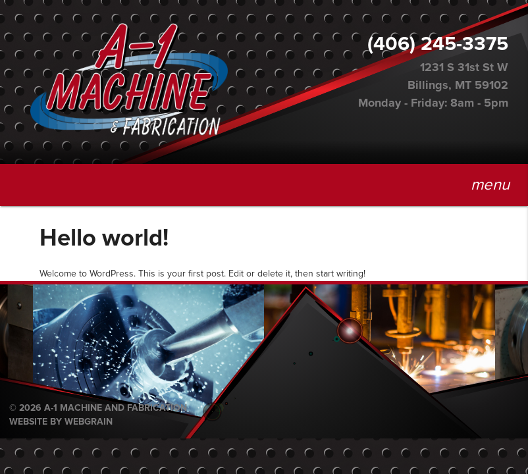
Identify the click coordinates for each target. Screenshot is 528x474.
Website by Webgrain (61, 422)
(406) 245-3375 (437, 44)
